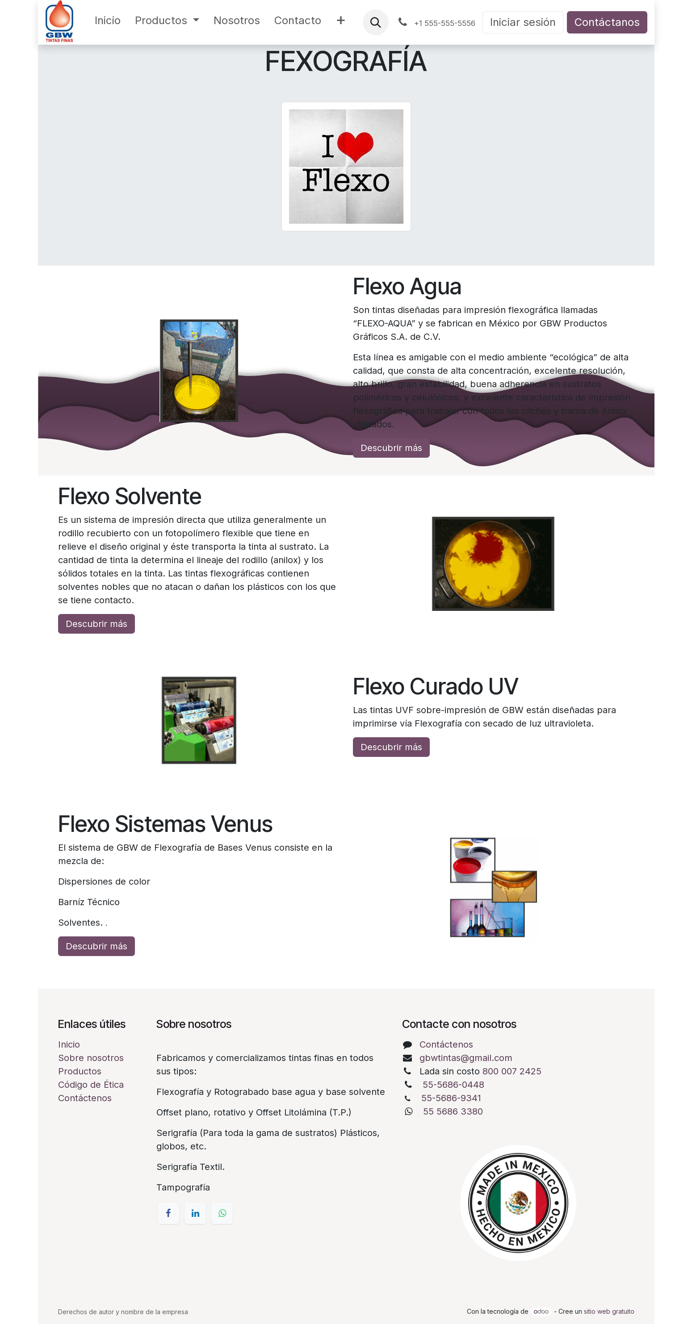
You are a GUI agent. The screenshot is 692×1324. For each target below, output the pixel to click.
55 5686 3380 (453, 1111)
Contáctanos (607, 22)
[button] (376, 22)
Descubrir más (391, 448)
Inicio (69, 1044)
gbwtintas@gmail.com (465, 1058)
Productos (79, 1071)
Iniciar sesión (523, 22)
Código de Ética (91, 1084)
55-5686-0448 (453, 1084)
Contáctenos (85, 1098)
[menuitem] (108, 22)
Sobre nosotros (91, 1058)
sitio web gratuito (609, 1311)
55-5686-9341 (451, 1098)
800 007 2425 (511, 1071)
